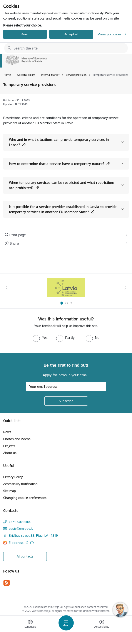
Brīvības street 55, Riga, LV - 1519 (33, 535)
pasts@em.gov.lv (21, 528)
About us (10, 453)
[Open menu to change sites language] (30, 624)
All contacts (25, 556)
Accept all (71, 34)
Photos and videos (16, 439)
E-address (16, 543)
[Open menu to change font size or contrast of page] (101, 624)
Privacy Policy (13, 477)
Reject (25, 34)
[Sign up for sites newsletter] (66, 401)
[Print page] (66, 235)
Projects (9, 446)
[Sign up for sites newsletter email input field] (66, 386)
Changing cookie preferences (25, 498)
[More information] (31, 542)
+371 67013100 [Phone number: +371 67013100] (20, 522)
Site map (9, 491)
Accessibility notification (20, 484)
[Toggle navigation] (66, 622)
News (7, 432)
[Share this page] (66, 243)
